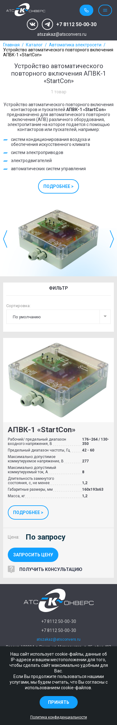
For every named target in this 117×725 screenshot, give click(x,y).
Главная (11, 44)
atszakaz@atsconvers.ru (61, 34)
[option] (58, 239)
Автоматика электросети (75, 44)
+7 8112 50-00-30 (76, 24)
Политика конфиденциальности (58, 717)
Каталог (34, 44)
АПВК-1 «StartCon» (42, 429)
